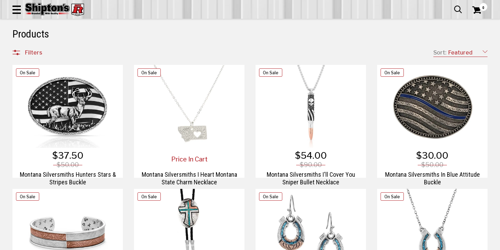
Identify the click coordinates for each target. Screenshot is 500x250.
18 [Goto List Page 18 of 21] (376, 243)
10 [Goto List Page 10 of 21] (292, 243)
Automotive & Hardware (119, 50)
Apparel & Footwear (49, 50)
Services (478, 5)
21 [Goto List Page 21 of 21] (407, 243)
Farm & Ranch (178, 50)
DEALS (475, 51)
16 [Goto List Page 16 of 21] (355, 243)
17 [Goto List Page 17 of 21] (365, 243)
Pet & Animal (388, 50)
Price (31, 197)
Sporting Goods (438, 50)
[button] (274, 25)
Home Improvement (282, 50)
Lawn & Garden (341, 50)
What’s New (448, 5)
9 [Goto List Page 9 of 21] (282, 243)
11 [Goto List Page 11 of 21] (303, 243)
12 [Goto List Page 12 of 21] (313, 243)
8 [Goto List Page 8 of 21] (271, 243)
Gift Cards (418, 5)
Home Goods (226, 50)
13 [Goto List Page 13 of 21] (324, 243)
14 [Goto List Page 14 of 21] (334, 243)
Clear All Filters (28, 65)
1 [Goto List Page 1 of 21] (251, 243)
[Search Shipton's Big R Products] (226, 25)
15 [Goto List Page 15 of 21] (345, 243)
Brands (33, 182)
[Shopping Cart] (476, 25)
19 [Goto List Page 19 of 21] (386, 243)
